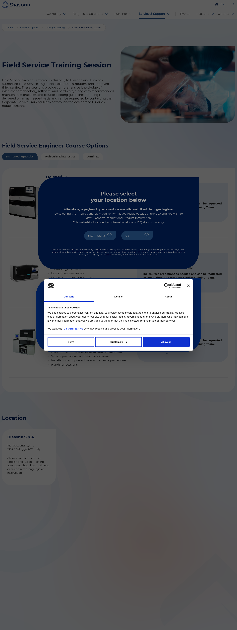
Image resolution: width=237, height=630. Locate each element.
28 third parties (73, 328)
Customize (118, 341)
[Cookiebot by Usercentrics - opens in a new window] (166, 285)
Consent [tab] (69, 296)
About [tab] (168, 296)
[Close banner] (188, 286)
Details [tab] (118, 296)
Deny (71, 341)
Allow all (166, 341)
